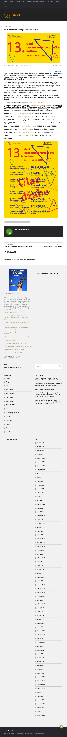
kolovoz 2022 (41, 604)
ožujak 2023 (40, 577)
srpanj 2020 (40, 692)
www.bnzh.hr (8, 356)
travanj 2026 (40, 446)
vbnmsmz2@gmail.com (26, 117)
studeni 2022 (41, 592)
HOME (5, 1)
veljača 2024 (40, 535)
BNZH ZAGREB (10, 405)
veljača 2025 (40, 496)
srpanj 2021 (40, 650)
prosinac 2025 (41, 462)
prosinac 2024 (41, 500)
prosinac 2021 (41, 634)
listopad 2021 (41, 642)
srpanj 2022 (40, 608)
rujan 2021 (40, 646)
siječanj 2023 (41, 585)
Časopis (8, 416)
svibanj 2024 (40, 523)
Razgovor (9, 428)
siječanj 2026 (41, 458)
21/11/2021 (10, 66)
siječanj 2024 (41, 539)
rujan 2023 (40, 554)
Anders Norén (39, 733)
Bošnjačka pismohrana (39, 1)
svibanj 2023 (40, 569)
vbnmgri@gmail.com (45, 123)
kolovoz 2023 (41, 558)
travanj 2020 (41, 704)
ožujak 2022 (40, 623)
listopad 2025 (41, 469)
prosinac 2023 (41, 542)
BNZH (11, 1)
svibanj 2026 (40, 443)
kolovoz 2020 (41, 688)
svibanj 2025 (40, 485)
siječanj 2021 (40, 673)
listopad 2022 (41, 596)
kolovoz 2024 (41, 516)
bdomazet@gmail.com (25, 66)
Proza (8, 424)
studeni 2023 (41, 546)
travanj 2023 (40, 573)
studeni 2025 (41, 466)
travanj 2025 (40, 489)
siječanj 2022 (41, 631)
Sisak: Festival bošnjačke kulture (45, 389)
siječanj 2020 (41, 715)
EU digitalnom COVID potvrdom (42, 105)
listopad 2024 (41, 508)
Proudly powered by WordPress (13, 733)
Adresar (58, 1)
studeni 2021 (40, 638)
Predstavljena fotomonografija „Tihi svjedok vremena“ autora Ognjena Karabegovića (48, 384)
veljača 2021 (40, 669)
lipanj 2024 (40, 519)
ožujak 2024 (40, 531)
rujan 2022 (40, 600)
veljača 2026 (40, 454)
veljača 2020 (40, 711)
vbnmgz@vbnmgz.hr (26, 114)
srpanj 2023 (40, 562)
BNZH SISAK (9, 397)
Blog (7, 382)
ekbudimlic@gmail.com (26, 123)
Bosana (29, 1)
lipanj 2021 (40, 654)
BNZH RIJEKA (10, 393)
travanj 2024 (40, 527)
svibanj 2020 (41, 700)
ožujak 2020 (40, 707)
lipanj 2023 (40, 565)
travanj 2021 (40, 661)
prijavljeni (15, 259)
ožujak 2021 (40, 665)
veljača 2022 (40, 627)
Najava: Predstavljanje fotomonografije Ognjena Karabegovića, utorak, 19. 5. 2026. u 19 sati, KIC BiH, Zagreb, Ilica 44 (48, 394)
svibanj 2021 (40, 657)
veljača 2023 (40, 581)
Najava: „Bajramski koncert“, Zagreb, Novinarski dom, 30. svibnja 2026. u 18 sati (48, 378)
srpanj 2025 (40, 477)
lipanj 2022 (40, 611)
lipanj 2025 (40, 481)
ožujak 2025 (40, 492)
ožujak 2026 (40, 450)
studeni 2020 (41, 681)
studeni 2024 (41, 504)
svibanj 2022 (40, 615)
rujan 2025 (40, 473)
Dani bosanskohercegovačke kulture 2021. (35, 102)
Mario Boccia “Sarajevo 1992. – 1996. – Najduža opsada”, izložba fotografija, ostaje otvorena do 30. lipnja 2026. (48, 401)
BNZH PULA (9, 389)
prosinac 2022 (41, 588)
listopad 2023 (41, 550)
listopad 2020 (41, 684)
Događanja (50, 1)
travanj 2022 (40, 619)
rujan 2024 (40, 512)
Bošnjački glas (20, 1)
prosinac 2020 (41, 677)
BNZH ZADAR (10, 401)
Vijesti (8, 432)
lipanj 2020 (40, 696)
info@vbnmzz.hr (29, 132)
